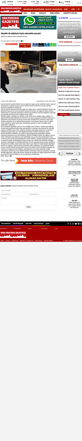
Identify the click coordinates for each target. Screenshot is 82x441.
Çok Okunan (63, 114)
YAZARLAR (69, 154)
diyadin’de (15, 186)
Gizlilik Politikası (55, 13)
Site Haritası (38, 240)
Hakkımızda (42, 13)
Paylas (35, 45)
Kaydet (28, 207)
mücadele (30, 186)
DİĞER (73, 9)
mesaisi (36, 186)
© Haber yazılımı (72, 240)
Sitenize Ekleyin (48, 240)
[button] (59, 153)
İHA (11, 156)
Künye (25, 13)
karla (25, 186)
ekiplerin (21, 186)
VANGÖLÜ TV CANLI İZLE (70, 13)
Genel (5, 41)
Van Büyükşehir (39, 9)
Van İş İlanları (57, 9)
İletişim (33, 13)
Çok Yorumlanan (75, 114)
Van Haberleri (28, 9)
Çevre (66, 9)
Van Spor (48, 9)
